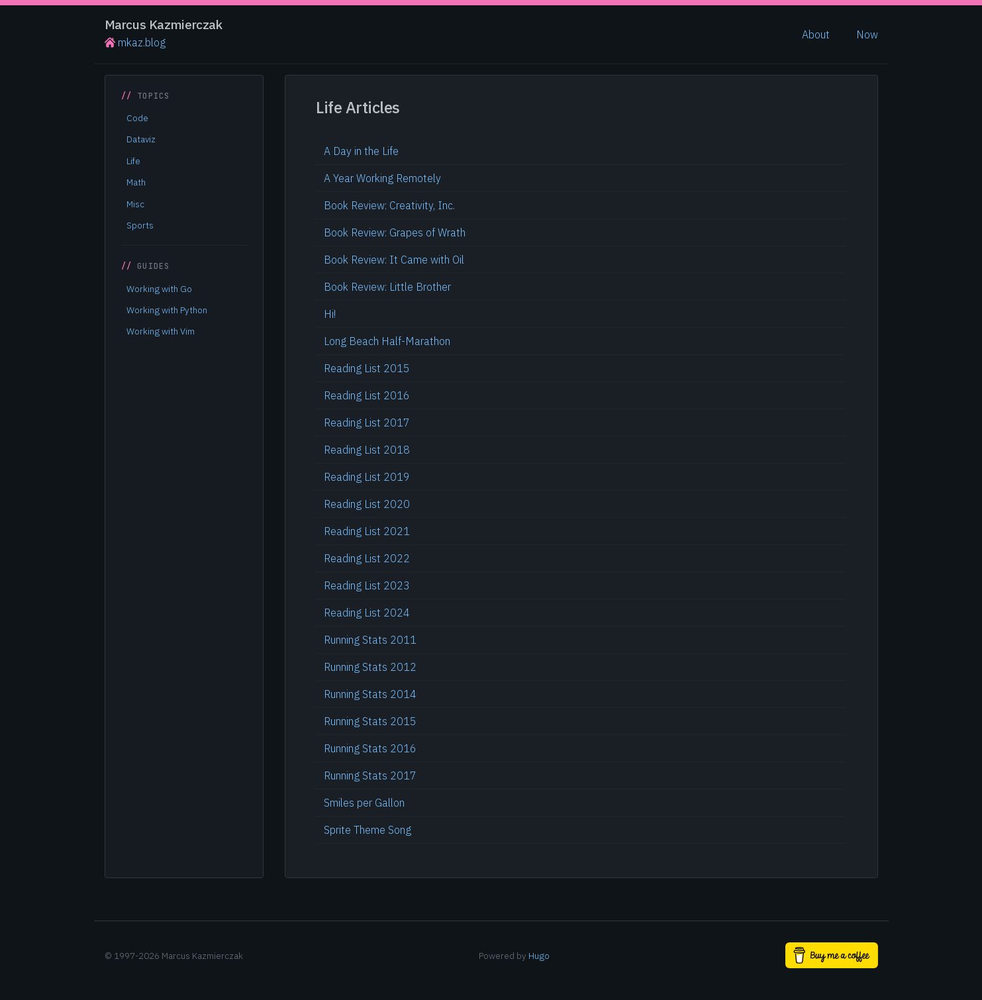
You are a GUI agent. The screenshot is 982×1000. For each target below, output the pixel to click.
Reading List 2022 (367, 558)
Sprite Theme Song (367, 829)
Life (133, 161)
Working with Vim (160, 331)
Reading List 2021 (367, 531)
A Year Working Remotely (382, 178)
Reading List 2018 (367, 449)
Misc (135, 204)
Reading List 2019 (367, 476)
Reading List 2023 (367, 585)
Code (137, 118)
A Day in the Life (361, 151)
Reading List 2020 (367, 504)
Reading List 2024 (367, 612)
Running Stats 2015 (370, 721)
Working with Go (159, 289)
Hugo (539, 956)
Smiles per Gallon (364, 802)
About (816, 34)
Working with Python (166, 310)
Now (867, 34)
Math (136, 182)
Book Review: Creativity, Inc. (389, 205)
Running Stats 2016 (370, 748)
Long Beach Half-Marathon (387, 341)
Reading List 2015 (367, 368)
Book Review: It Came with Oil (394, 259)
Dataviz (141, 139)
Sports (140, 225)
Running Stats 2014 (370, 694)
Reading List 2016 (367, 395)
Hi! (330, 314)
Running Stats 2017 (370, 775)
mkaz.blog (135, 42)
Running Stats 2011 (370, 639)
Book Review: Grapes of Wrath (395, 232)
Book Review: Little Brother (387, 286)
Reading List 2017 (367, 422)
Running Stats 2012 (370, 667)
